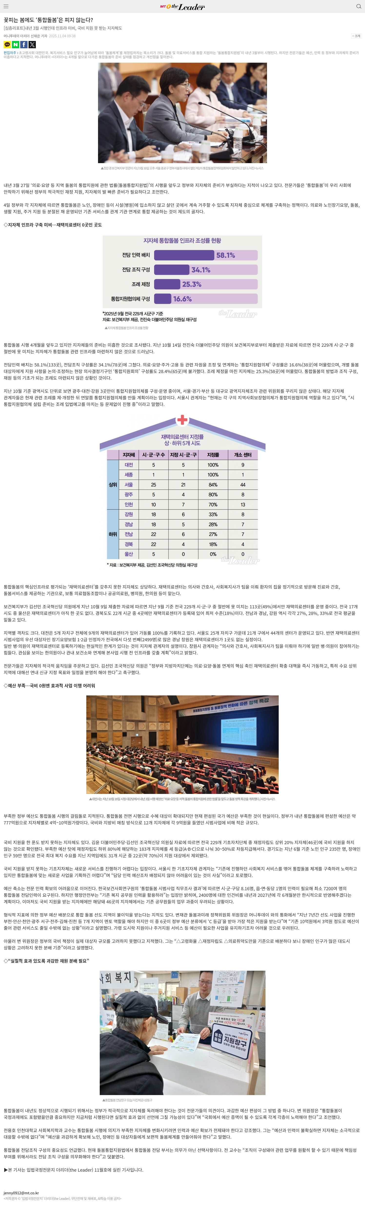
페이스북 (24, 44)
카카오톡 (7, 44)
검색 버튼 (358, 5)
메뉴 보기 (6, 6)
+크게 (358, 36)
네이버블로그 (15, 44)
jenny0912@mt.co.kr (21, 1192)
